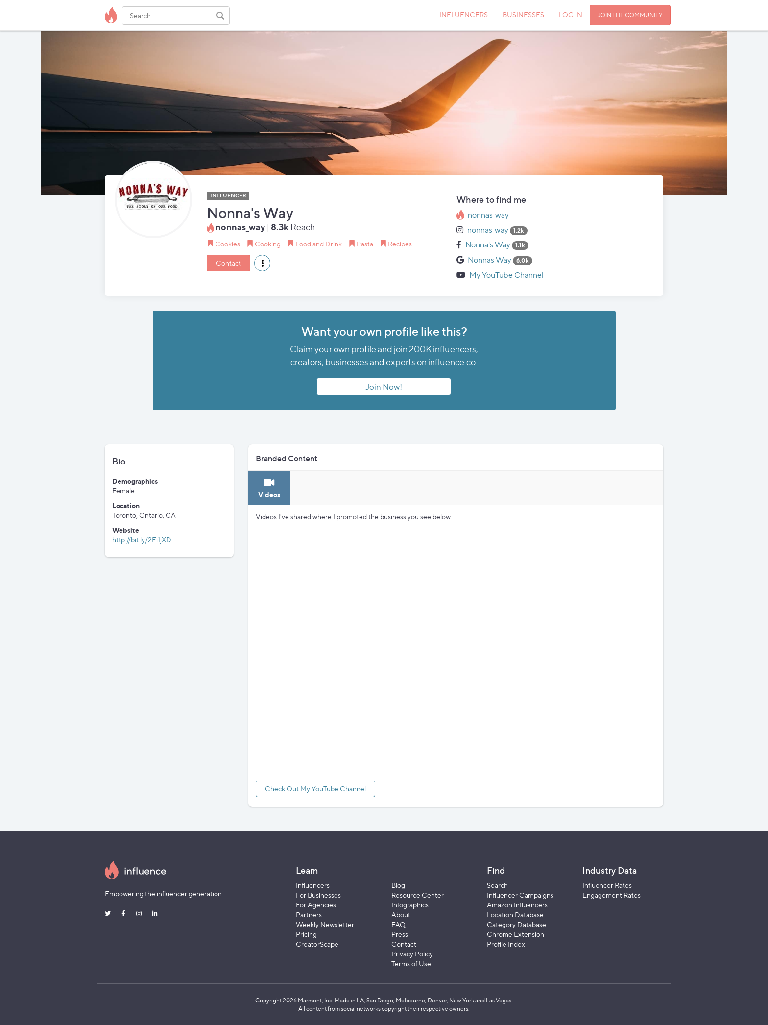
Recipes (400, 244)
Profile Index (506, 944)
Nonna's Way (487, 244)
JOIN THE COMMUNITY (630, 15)
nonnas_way (488, 215)
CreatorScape (317, 944)
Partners (309, 914)
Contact (228, 263)
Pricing (306, 934)
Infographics (410, 905)
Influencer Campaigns (520, 895)
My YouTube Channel (506, 275)
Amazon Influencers (517, 905)
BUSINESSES (523, 14)
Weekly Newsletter (325, 924)
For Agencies (316, 905)
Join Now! (383, 386)
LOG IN (570, 14)
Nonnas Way (489, 260)
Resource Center (417, 895)
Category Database (516, 924)
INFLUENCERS (463, 14)
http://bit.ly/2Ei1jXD (141, 540)
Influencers (313, 885)
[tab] (269, 488)
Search (497, 885)
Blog (398, 885)
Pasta (365, 244)
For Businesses (318, 895)
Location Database (515, 914)
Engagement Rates (611, 895)
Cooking (268, 244)
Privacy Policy (412, 954)
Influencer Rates (607, 885)
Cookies (227, 244)
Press (399, 934)
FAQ (398, 924)
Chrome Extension (515, 934)
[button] (262, 263)
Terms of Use (411, 963)
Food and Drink (318, 244)
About (400, 914)
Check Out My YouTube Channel (315, 788)
